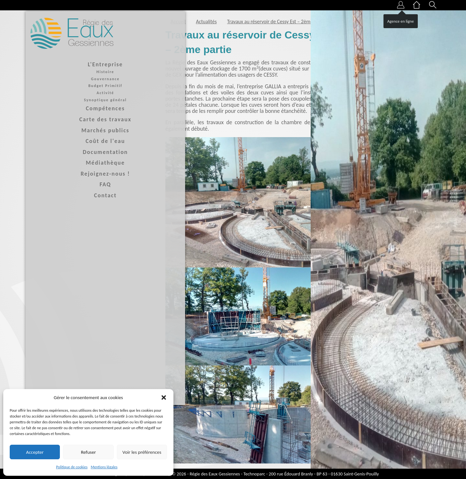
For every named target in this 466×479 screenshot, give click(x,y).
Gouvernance (77, 79)
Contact (77, 196)
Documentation (77, 152)
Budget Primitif (77, 86)
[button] (164, 397)
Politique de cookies (71, 467)
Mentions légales (104, 467)
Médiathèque (77, 163)
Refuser (88, 452)
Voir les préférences (141, 452)
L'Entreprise (77, 64)
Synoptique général (77, 100)
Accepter (35, 452)
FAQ (77, 185)
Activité (77, 93)
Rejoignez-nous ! (78, 174)
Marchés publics (78, 130)
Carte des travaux (78, 119)
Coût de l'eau (77, 141)
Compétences (77, 109)
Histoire (78, 72)
